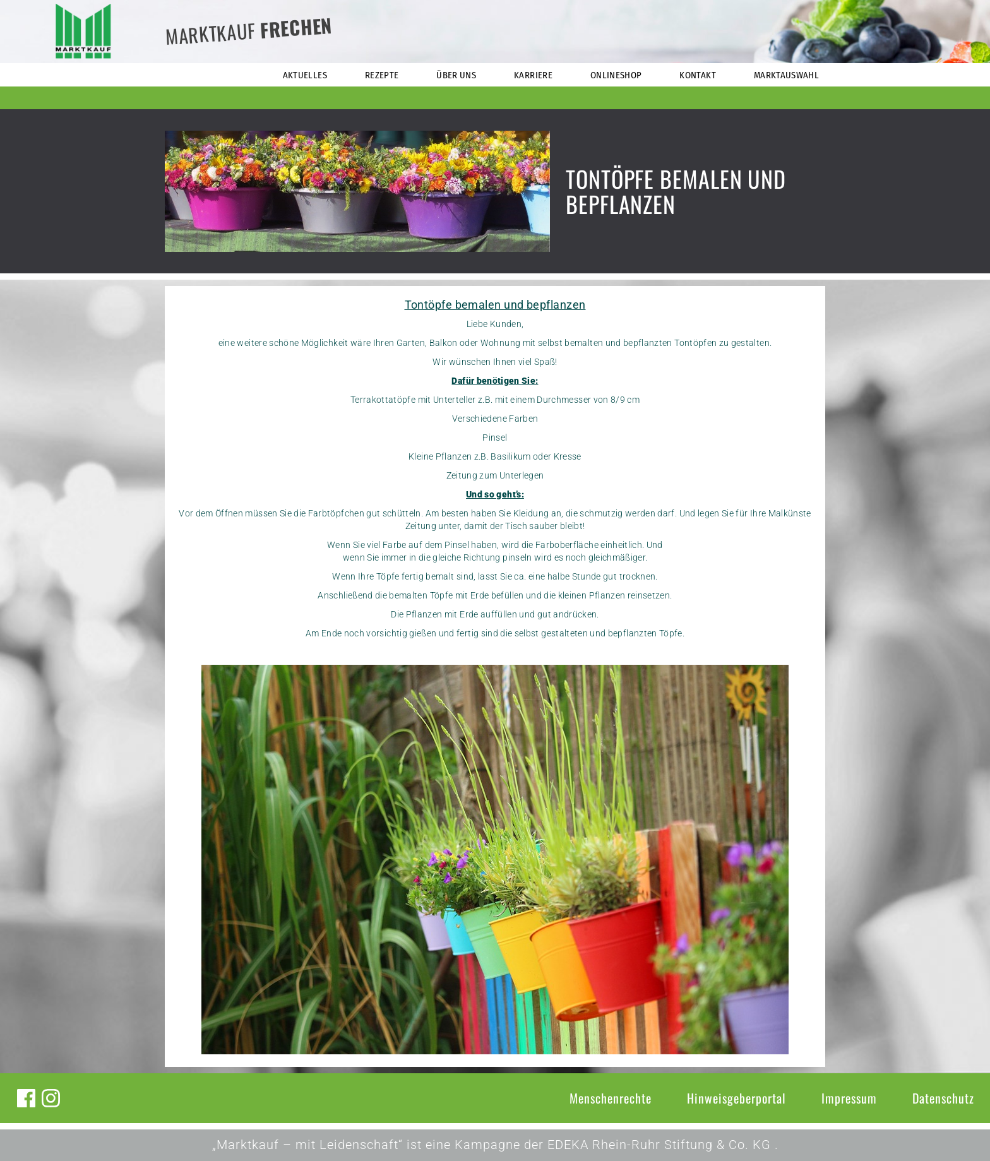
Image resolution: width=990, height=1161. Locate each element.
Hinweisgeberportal (736, 1097)
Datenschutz (943, 1097)
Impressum (849, 1097)
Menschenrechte (611, 1097)
